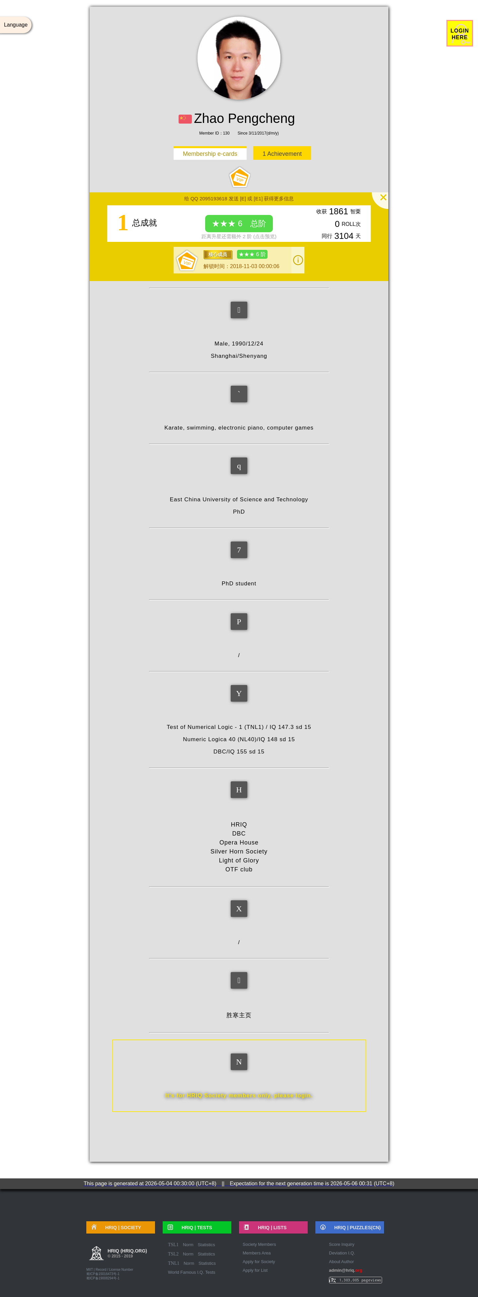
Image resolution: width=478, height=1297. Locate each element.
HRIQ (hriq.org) (127, 1254)
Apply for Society (259, 1261)
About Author (341, 1261)
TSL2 (173, 1253)
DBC (239, 833)
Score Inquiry (342, 1244)
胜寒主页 (239, 1015)
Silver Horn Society (239, 851)
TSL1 (173, 1244)
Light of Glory (239, 860)
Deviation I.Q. (342, 1252)
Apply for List (255, 1270)
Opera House (239, 842)
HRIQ (239, 824)
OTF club (239, 869)
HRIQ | (121, 1227)
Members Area (257, 1252)
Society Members (259, 1244)
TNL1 (173, 1263)
